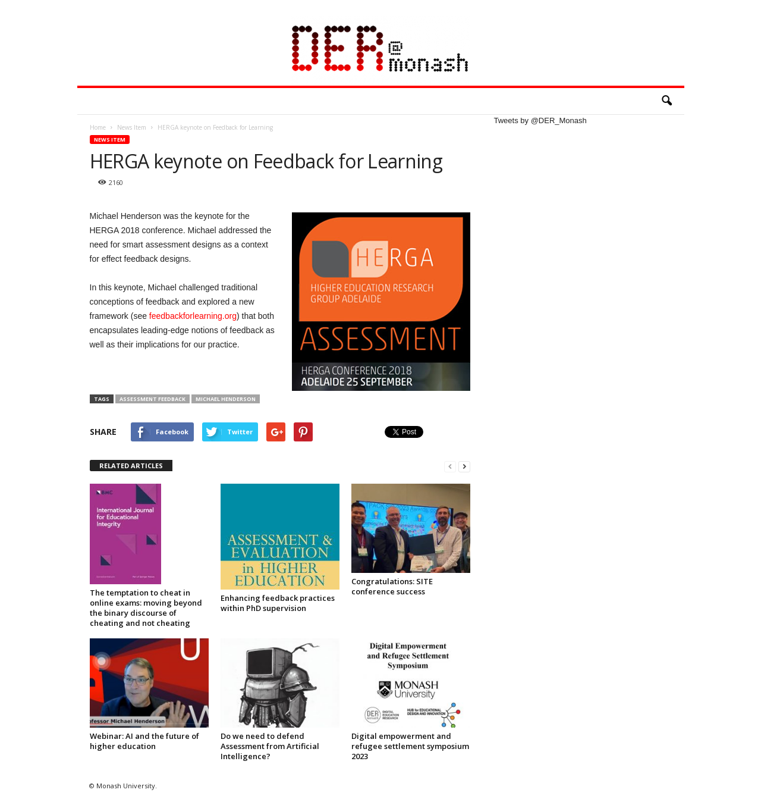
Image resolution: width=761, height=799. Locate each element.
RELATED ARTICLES (131, 465)
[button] (666, 101)
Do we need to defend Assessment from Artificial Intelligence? (270, 746)
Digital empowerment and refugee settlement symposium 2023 (410, 746)
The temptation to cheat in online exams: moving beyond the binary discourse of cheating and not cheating (146, 607)
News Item (109, 139)
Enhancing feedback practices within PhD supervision (278, 603)
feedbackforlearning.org (193, 316)
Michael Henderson (226, 399)
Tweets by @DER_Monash (540, 120)
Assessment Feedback (152, 399)
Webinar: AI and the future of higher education (144, 741)
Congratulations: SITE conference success (392, 586)
